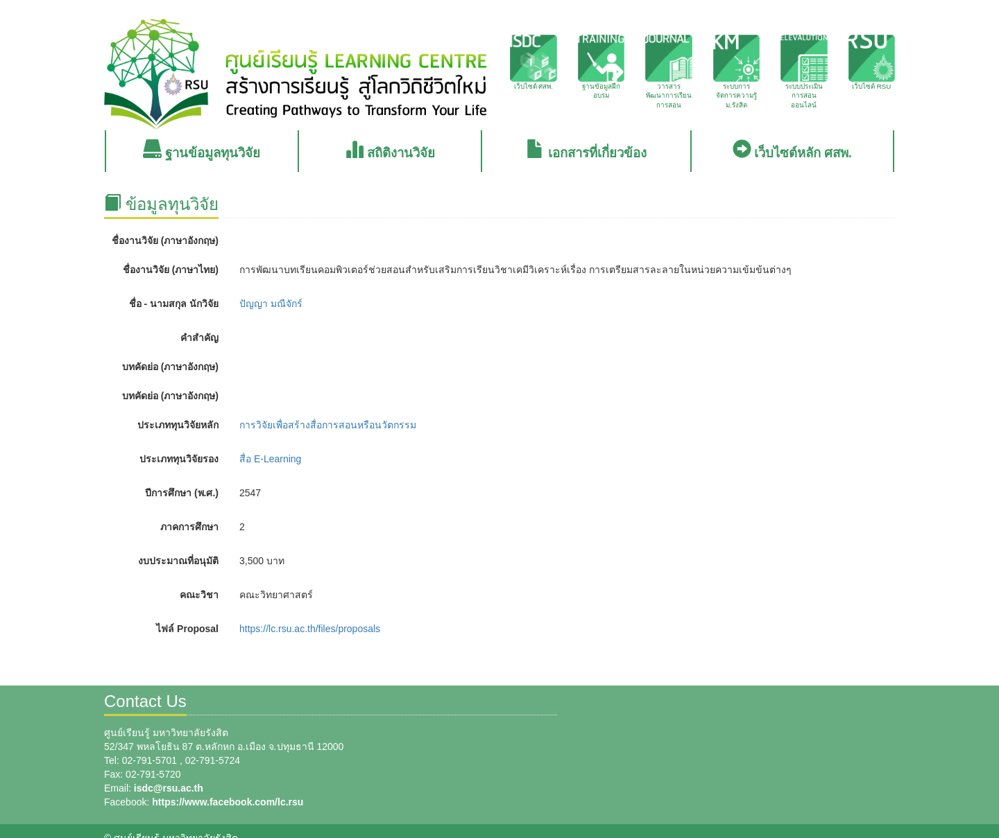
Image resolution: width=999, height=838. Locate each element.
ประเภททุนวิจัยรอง (179, 458)
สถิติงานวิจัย (390, 150)
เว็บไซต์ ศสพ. (533, 62)
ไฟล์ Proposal (187, 628)
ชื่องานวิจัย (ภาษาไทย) (171, 269)
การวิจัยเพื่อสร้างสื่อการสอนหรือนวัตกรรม (327, 424)
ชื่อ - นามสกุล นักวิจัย (174, 303)
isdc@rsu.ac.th (168, 788)
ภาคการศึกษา (189, 526)
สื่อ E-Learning (270, 458)
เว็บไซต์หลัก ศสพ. (792, 150)
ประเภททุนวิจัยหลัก (178, 424)
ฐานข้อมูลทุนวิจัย (201, 150)
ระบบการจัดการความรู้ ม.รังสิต (736, 72)
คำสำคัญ (199, 337)
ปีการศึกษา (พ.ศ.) (182, 492)
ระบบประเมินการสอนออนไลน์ (804, 72)
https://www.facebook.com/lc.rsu (227, 802)
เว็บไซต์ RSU (872, 62)
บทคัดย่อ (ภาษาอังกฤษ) (170, 366)
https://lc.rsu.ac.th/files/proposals (309, 628)
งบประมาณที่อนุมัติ (178, 560)
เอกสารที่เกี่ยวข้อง (586, 150)
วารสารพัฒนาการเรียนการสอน (668, 72)
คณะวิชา (199, 594)
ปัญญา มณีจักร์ (270, 303)
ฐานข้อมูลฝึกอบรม (601, 67)
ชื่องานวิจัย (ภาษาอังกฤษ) (165, 240)
